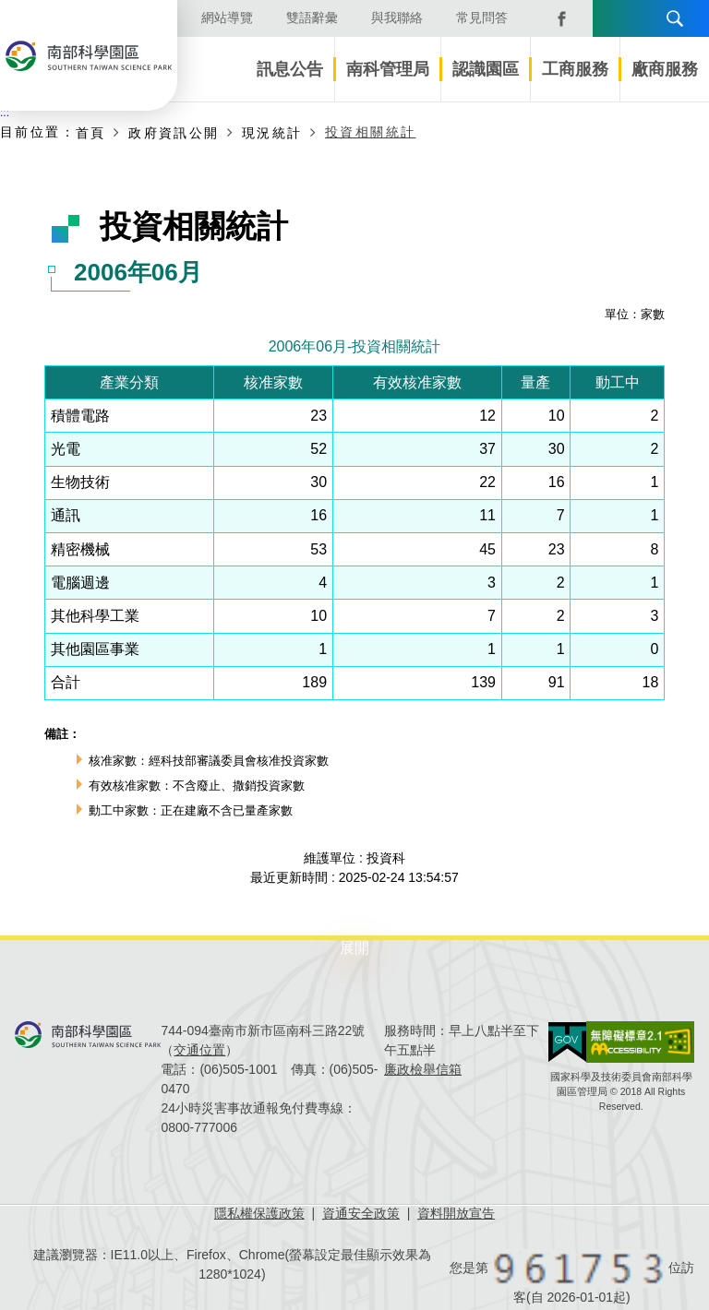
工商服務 (575, 69)
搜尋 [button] (675, 18)
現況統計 (272, 132)
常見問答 (482, 17)
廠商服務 (664, 69)
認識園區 (485, 69)
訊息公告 (290, 69)
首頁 (91, 132)
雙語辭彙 (312, 17)
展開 (354, 948)
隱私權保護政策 (259, 1213)
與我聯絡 (397, 17)
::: (4, 112)
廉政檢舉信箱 (423, 1069)
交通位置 (199, 1049)
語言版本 (613, 18)
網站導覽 (227, 17)
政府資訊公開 (173, 132)
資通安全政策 (361, 1213)
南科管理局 (387, 69)
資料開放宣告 (456, 1213)
